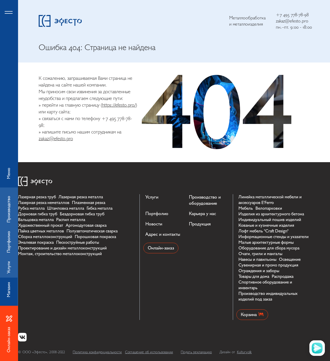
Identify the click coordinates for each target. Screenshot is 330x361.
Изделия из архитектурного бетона (271, 214)
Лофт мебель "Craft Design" (263, 231)
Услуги (151, 197)
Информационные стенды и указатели (273, 236)
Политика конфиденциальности (97, 352)
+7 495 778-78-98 (292, 15)
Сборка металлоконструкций (45, 236)
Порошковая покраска (95, 236)
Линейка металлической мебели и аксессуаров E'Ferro (270, 199)
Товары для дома (253, 276)
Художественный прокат (40, 225)
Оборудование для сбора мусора (268, 248)
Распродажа (282, 276)
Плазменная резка (88, 202)
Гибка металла (99, 208)
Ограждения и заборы (258, 270)
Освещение (290, 259)
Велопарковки (268, 208)
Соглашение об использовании (149, 352)
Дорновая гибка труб (37, 214)
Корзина (252, 315)
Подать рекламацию (196, 352)
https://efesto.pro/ (119, 105)
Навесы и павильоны (257, 259)
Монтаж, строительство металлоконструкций (60, 253)
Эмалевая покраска (36, 242)
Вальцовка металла (36, 219)
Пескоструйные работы (77, 242)
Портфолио (156, 214)
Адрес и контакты (162, 234)
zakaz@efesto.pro (292, 21)
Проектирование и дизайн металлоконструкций (62, 248)
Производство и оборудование (205, 200)
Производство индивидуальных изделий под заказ (268, 296)
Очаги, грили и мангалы (260, 253)
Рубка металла (31, 208)
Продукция (200, 224)
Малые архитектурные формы (266, 242)
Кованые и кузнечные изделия (266, 225)
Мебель (245, 208)
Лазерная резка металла (81, 197)
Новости (153, 224)
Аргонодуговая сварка (86, 225)
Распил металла (70, 219)
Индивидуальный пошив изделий (269, 219)
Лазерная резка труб (37, 197)
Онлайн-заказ (161, 248)
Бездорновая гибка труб (82, 214)
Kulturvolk (244, 352)
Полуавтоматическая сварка (92, 231)
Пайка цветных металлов (41, 231)
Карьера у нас (202, 214)
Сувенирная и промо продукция (268, 265)
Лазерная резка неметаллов (43, 202)
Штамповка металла (65, 208)
